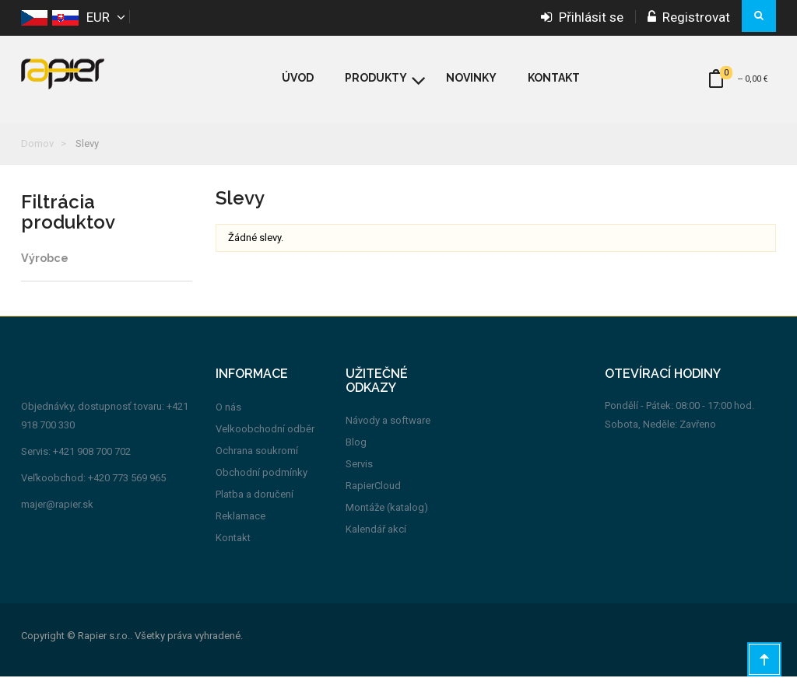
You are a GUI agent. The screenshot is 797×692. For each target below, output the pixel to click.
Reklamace (240, 531)
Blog (356, 458)
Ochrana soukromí (257, 466)
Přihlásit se (582, 17)
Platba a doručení (254, 510)
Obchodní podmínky (261, 488)
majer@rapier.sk (57, 520)
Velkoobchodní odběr (265, 444)
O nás (228, 422)
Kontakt (233, 553)
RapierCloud (373, 502)
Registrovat (689, 17)
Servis (359, 480)
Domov (37, 143)
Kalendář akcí (376, 545)
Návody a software (388, 436)
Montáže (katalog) (387, 523)
